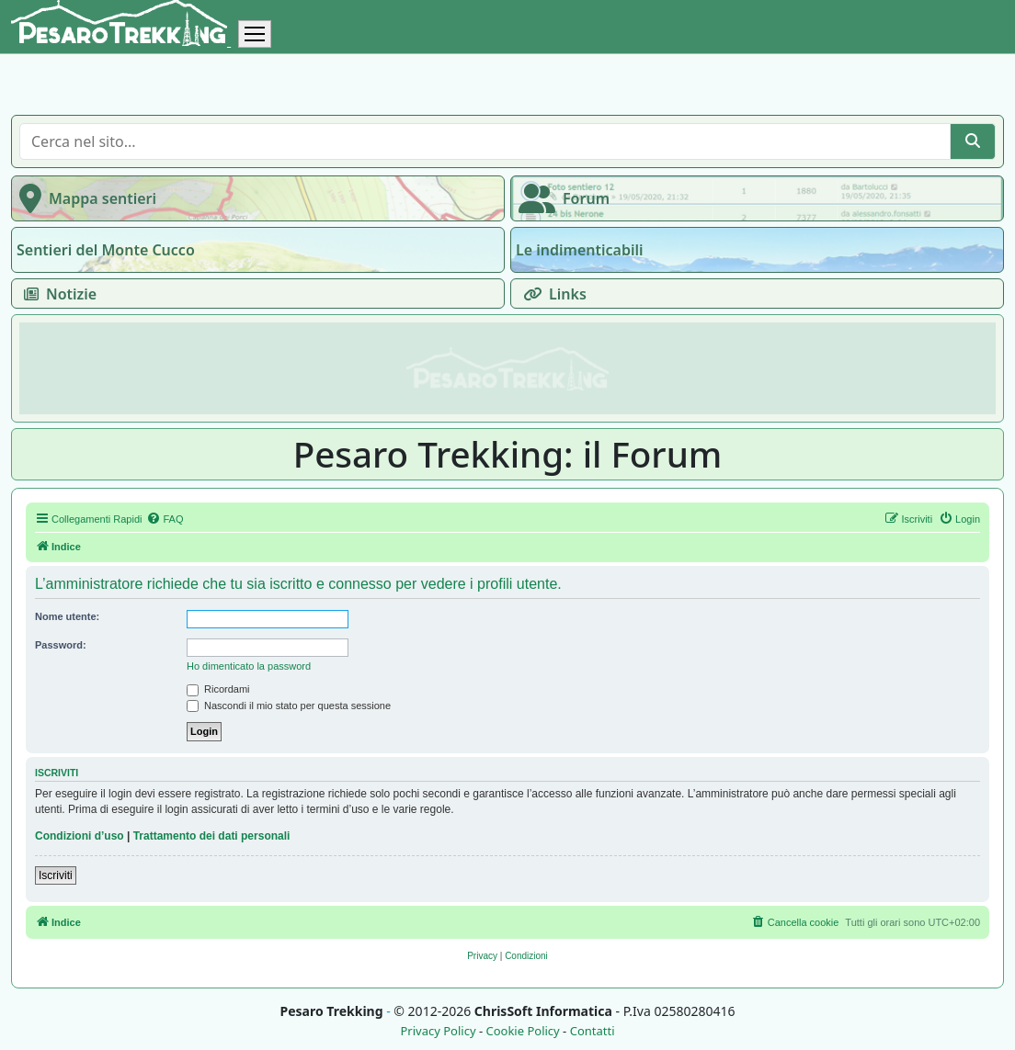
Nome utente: (67, 616)
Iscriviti (56, 875)
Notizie (57, 294)
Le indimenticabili (579, 250)
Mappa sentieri (84, 198)
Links (551, 294)
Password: (60, 644)
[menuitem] (164, 519)
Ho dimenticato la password (249, 666)
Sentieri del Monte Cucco (106, 250)
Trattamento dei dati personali (212, 836)
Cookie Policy (522, 1031)
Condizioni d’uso (79, 836)
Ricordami (218, 688)
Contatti (592, 1031)
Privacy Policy (437, 1031)
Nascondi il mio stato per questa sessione (289, 705)
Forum (560, 198)
